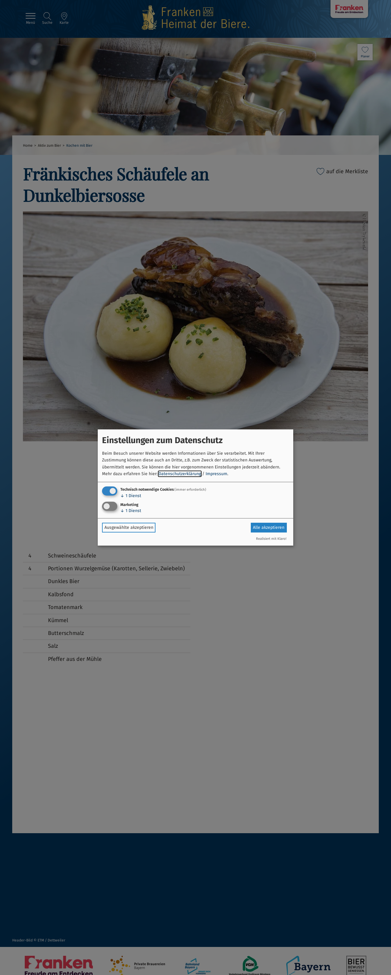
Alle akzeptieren (268, 527)
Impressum (216, 473)
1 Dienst (130, 495)
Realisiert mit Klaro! (271, 539)
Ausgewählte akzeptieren (128, 527)
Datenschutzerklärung (180, 473)
